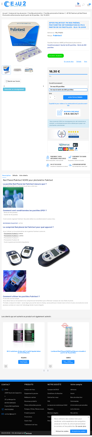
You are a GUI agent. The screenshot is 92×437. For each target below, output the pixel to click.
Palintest (57, 35)
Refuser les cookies (62, 431)
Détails (78, 61)
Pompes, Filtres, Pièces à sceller (34, 410)
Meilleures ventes (30, 398)
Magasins (50, 410)
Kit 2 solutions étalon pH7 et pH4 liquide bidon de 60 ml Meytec (24, 352)
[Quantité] (51, 97)
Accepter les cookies (78, 431)
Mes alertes (74, 414)
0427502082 (9, 410)
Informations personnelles (79, 406)
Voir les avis (74, 136)
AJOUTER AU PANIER (75, 97)
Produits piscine (29, 414)
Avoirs (72, 394)
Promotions (28, 418)
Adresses (73, 390)
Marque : (50, 36)
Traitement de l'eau (30, 425)
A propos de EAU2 (53, 390)
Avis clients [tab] (27, 175)
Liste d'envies (74, 410)
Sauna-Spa (28, 421)
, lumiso (13, 233)
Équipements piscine (31, 394)
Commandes (74, 402)
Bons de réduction (76, 398)
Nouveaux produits (30, 402)
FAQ (49, 402)
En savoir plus (69, 61)
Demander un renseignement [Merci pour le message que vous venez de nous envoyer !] (14, 89)
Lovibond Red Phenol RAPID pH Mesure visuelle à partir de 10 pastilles (68, 352)
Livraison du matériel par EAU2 (57, 406)
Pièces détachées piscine (32, 406)
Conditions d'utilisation (55, 394)
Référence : (51, 33)
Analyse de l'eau (29, 390)
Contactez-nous (53, 398)
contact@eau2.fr (10, 415)
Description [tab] (7, 175)
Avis (85, 61)
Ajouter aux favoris (13, 81)
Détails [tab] (17, 175)
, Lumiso (13, 235)
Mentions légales (53, 414)
